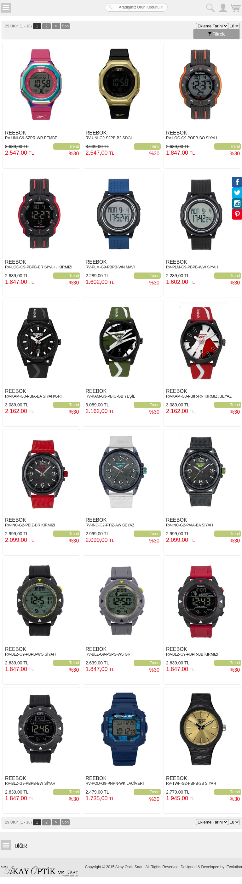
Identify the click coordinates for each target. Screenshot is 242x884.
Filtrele (216, 34)
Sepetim (235, 9)
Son (65, 26)
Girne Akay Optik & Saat (51, 8)
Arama (210, 8)
